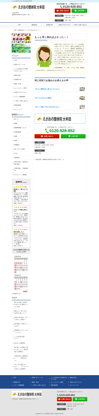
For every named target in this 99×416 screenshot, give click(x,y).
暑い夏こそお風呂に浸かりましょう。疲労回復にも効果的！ (21, 349)
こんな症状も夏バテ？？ (19, 338)
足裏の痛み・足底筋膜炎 (21, 169)
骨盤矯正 (17, 145)
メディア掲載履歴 (19, 96)
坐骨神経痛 (17, 132)
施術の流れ (17, 75)
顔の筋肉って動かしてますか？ (21, 325)
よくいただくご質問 (20, 88)
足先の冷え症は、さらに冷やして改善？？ (21, 318)
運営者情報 (17, 105)
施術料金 (34, 25)
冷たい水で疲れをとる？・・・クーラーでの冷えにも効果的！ (21, 367)
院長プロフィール (19, 64)
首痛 (15, 140)
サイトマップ (18, 109)
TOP (19, 25)
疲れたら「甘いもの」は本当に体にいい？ (21, 312)
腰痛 (15, 123)
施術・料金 (17, 83)
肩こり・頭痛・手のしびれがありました (47, 107)
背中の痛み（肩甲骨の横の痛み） (21, 163)
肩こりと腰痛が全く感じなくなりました (47, 89)
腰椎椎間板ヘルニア (20, 127)
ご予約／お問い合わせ (79, 25)
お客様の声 (21, 30)
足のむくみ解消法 (19, 343)
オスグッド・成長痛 (20, 174)
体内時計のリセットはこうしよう (21, 331)
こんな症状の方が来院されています (21, 70)
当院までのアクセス (65, 25)
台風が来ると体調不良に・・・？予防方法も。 (21, 358)
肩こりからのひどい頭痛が (43, 98)
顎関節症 (17, 157)
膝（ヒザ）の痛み (19, 149)
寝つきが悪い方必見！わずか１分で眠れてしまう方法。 (21, 304)
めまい (16, 153)
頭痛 (15, 136)
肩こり (16, 119)
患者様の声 (49, 25)
